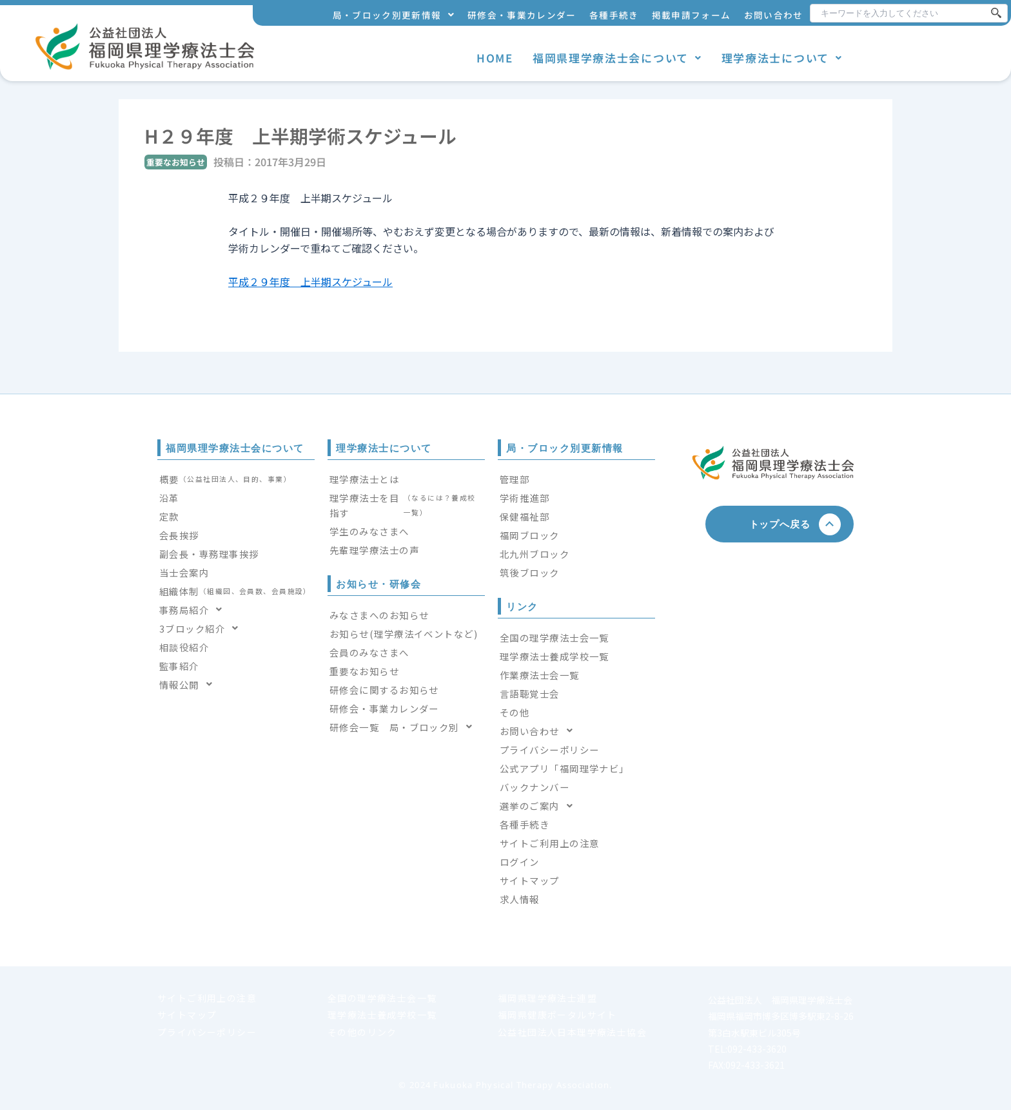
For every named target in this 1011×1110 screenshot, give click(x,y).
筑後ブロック (530, 572)
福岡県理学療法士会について (617, 58)
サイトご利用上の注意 (549, 843)
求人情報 (520, 899)
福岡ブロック (530, 535)
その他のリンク (362, 1032)
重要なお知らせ (364, 671)
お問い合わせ (773, 14)
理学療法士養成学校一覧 (554, 656)
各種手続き (614, 14)
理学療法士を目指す (406, 505)
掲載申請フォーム (691, 14)
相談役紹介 (184, 647)
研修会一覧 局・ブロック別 (404, 727)
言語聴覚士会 (530, 693)
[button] (393, 15)
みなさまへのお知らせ (379, 615)
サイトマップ (530, 880)
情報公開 (189, 684)
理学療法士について (782, 58)
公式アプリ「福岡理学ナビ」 (564, 768)
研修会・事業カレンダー (521, 14)
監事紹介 (179, 666)
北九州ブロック (534, 553)
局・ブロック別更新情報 (394, 14)
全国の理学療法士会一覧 (554, 637)
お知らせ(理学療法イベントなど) (403, 633)
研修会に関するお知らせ (384, 689)
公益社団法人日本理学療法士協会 (572, 1032)
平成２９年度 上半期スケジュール (310, 281)
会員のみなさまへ (369, 652)
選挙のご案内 (540, 805)
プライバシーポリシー (549, 749)
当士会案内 (184, 572)
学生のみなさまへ (369, 531)
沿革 (169, 497)
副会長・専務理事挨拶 (209, 553)
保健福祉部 (524, 516)
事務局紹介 (194, 609)
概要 (225, 479)
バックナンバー (534, 787)
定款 (169, 516)
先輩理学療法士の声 (374, 550)
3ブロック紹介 (202, 628)
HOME (494, 58)
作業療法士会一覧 (540, 675)
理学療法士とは (364, 479)
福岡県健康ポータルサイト (557, 1014)
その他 (514, 712)
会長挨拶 (179, 535)
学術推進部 (524, 497)
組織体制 (235, 591)
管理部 (514, 479)
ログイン (520, 861)
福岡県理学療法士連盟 (547, 997)
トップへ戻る (785, 523)
